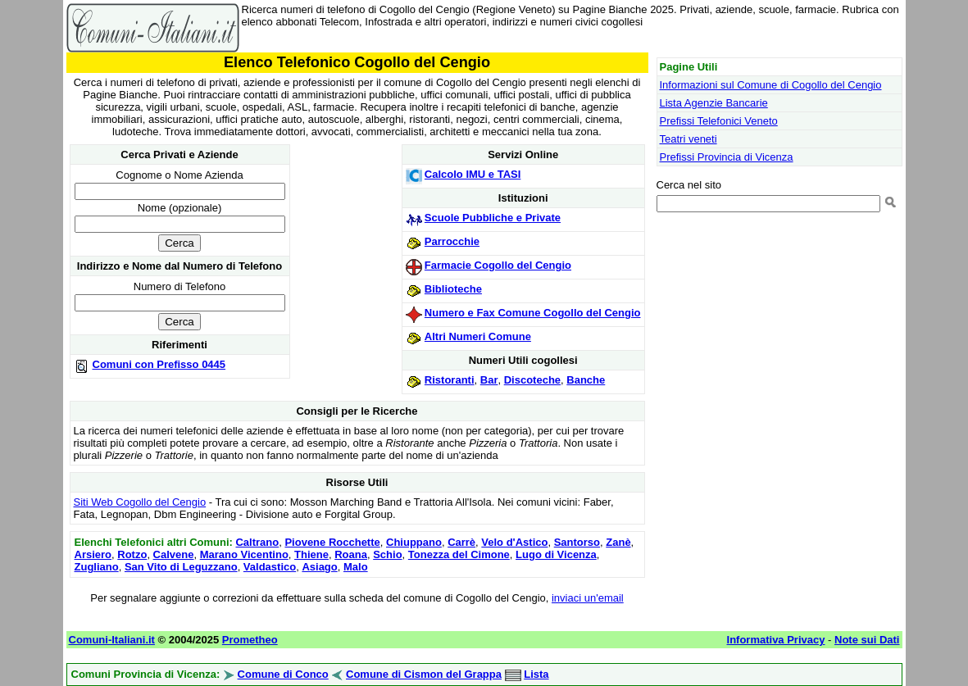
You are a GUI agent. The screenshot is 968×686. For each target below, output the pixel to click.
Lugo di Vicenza (556, 554)
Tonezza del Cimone (459, 554)
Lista (536, 674)
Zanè (618, 542)
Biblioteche (453, 289)
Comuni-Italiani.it (112, 640)
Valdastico (269, 567)
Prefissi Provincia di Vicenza (726, 157)
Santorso (577, 542)
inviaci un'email (588, 598)
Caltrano (257, 542)
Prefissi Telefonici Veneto (719, 121)
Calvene (173, 554)
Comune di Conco (283, 674)
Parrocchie (452, 241)
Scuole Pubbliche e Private (493, 217)
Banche (585, 380)
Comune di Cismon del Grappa (424, 674)
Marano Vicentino (244, 554)
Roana (350, 554)
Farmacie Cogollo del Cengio (498, 265)
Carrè (461, 542)
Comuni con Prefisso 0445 (159, 364)
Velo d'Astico (514, 542)
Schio (387, 554)
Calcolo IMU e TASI (473, 174)
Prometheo (250, 640)
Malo (355, 567)
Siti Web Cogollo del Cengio (140, 502)
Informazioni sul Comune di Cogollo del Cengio (771, 85)
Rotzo (132, 554)
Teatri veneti (688, 139)
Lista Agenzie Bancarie (714, 103)
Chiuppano (414, 542)
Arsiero (93, 554)
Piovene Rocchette (331, 542)
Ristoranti (450, 380)
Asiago (319, 567)
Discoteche (532, 380)
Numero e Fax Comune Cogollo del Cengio (533, 313)
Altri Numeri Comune (478, 336)
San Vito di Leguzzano (181, 567)
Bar (489, 380)
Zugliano (97, 567)
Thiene (311, 554)
